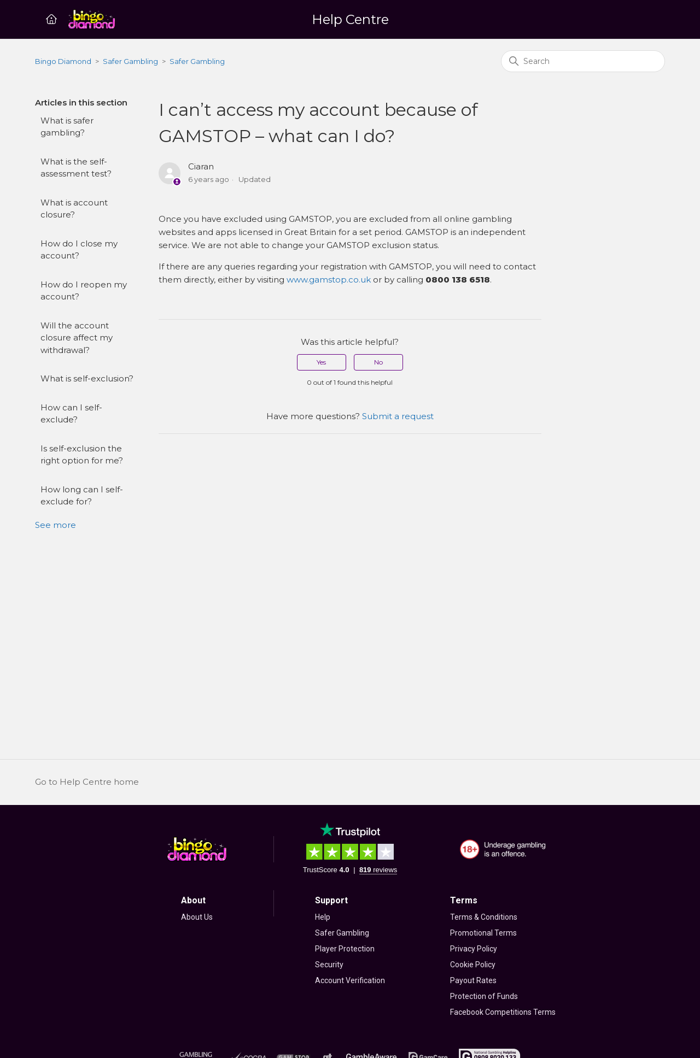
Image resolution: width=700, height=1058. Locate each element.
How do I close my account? (79, 249)
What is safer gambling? (67, 126)
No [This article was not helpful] (378, 362)
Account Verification (350, 980)
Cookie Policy (472, 964)
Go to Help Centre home (87, 782)
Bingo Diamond (63, 61)
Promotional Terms (483, 932)
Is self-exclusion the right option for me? (81, 454)
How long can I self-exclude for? (81, 495)
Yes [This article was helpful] (321, 362)
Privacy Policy (473, 948)
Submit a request (398, 416)
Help (322, 917)
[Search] (583, 61)
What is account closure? (74, 208)
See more (55, 525)
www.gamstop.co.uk (329, 279)
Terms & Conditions (483, 917)
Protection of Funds (484, 996)
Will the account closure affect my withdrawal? (76, 337)
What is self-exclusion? (86, 378)
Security (329, 964)
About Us (197, 917)
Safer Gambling (130, 61)
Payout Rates (473, 980)
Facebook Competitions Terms (503, 1012)
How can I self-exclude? (71, 413)
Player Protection (345, 948)
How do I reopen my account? (83, 290)
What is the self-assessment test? (76, 167)
